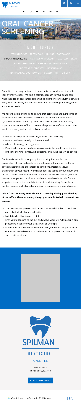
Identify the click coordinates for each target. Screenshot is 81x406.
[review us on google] (30, 11)
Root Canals (63, 54)
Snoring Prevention (24, 63)
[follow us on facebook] (24, 11)
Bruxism (48, 72)
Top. (70, 398)
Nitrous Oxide (54, 68)
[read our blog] (43, 11)
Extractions (36, 54)
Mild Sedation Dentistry (31, 68)
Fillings (50, 54)
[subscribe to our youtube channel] (37, 11)
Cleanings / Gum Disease (42, 58)
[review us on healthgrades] (50, 11)
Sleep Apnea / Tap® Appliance (52, 63)
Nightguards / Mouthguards (25, 72)
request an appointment (40, 380)
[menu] (77, 3)
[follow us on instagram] (57, 11)
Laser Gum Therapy (67, 58)
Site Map (47, 398)
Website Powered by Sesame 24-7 (24, 398)
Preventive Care (19, 54)
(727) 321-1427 (40, 361)
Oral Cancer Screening (15, 58)
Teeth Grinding (63, 72)
